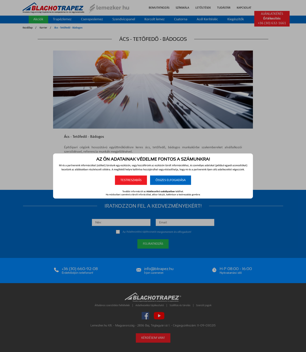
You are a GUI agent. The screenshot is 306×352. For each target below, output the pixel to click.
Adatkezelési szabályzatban (160, 191)
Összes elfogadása (171, 180)
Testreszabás (130, 180)
